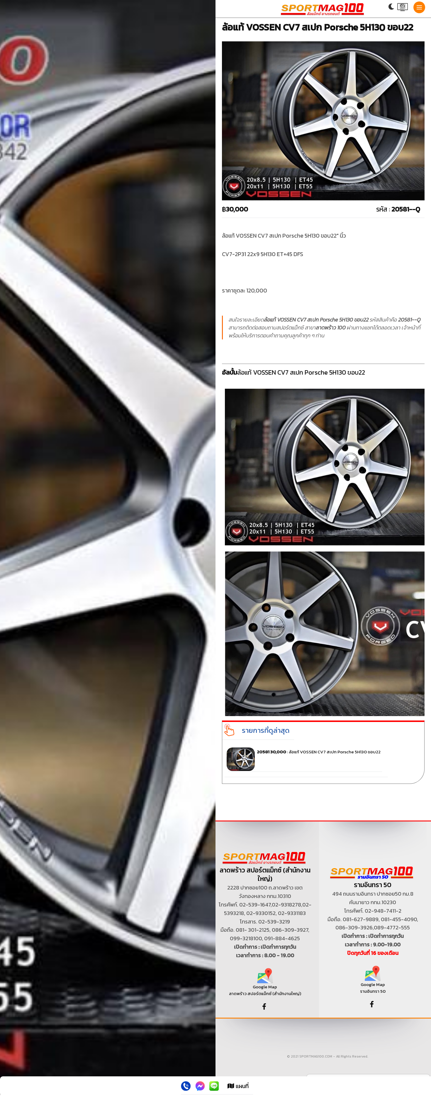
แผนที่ (238, 1086)
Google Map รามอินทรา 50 (373, 982)
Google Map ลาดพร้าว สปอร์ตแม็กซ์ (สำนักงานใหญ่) (265, 984)
